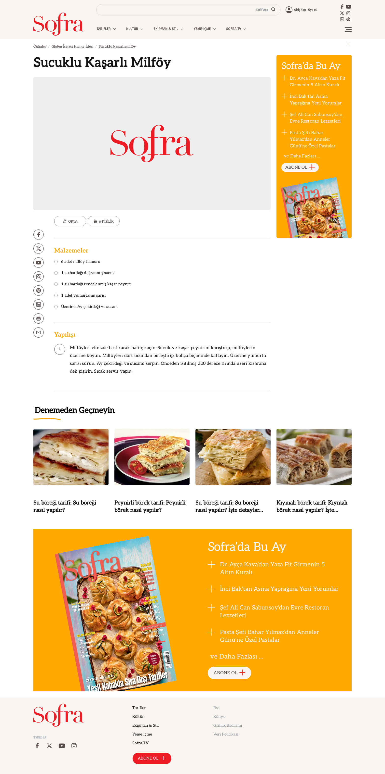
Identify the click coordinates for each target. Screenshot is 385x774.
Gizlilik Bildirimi (227, 725)
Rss (216, 708)
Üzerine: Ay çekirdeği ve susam (86, 307)
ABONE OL (300, 167)
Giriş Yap (300, 9)
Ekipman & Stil (145, 725)
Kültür (138, 716)
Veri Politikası (225, 734)
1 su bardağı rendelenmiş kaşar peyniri (92, 284)
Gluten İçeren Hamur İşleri (72, 46)
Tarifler (139, 708)
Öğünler (39, 46)
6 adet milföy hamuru (77, 262)
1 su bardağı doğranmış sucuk (84, 273)
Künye (219, 716)
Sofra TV (140, 743)
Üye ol (312, 9)
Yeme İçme (142, 734)
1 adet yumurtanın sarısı (80, 296)
